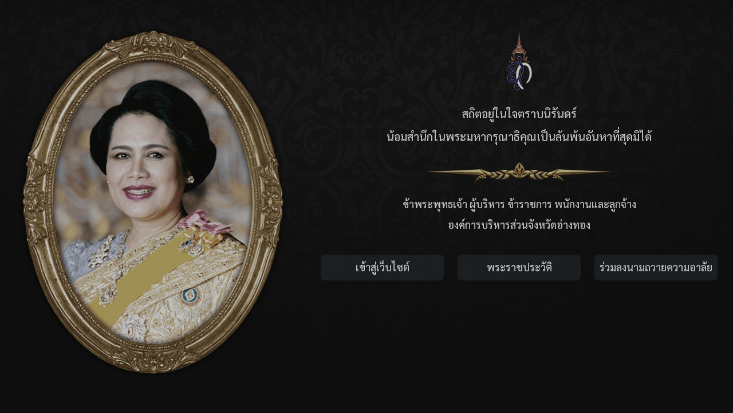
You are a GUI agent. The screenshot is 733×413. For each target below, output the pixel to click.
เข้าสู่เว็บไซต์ (382, 267)
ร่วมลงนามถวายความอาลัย (656, 267)
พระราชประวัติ (519, 267)
